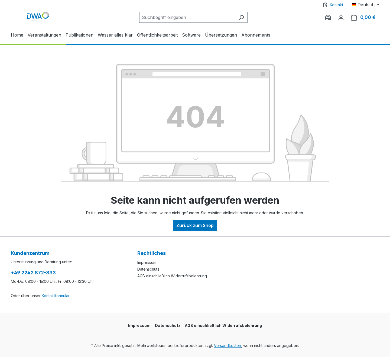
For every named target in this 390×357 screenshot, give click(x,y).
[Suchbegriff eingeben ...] (187, 17)
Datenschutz (148, 269)
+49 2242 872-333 (33, 272)
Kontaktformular (55, 295)
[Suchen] (241, 17)
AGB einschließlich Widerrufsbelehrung (172, 276)
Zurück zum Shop (195, 225)
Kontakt (336, 4)
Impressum (146, 262)
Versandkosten (227, 345)
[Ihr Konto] (340, 17)
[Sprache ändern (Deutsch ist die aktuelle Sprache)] (365, 4)
